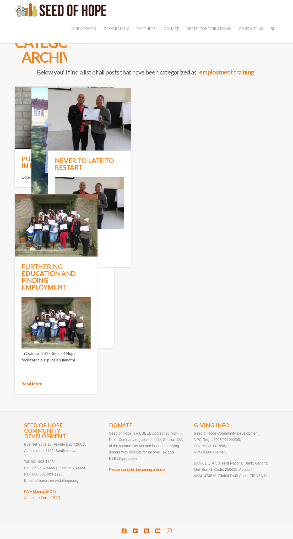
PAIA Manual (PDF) (40, 491)
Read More (139, 256)
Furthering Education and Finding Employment (48, 277)
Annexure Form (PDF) (42, 498)
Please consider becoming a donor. (137, 469)
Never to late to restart (158, 163)
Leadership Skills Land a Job (105, 211)
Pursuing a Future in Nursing (54, 162)
